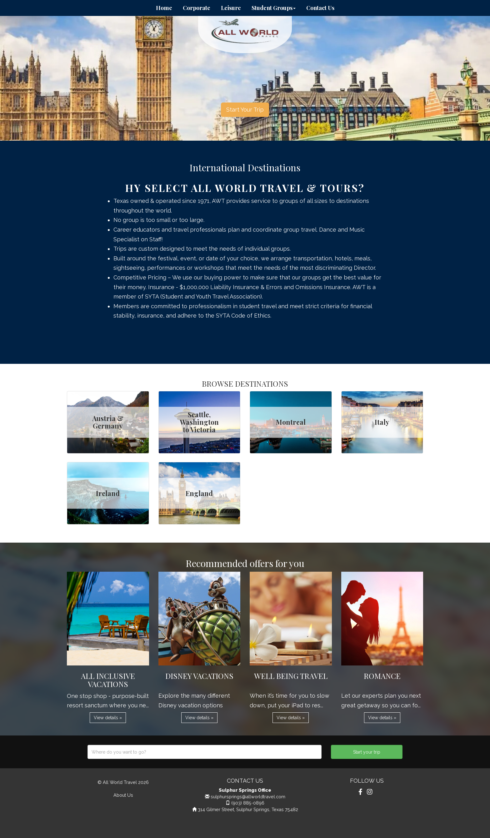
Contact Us (320, 8)
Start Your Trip (245, 109)
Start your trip (366, 752)
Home (164, 8)
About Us (123, 795)
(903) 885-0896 (247, 802)
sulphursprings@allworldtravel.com (248, 796)
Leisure (231, 8)
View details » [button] (108, 717)
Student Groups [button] (274, 8)
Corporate (196, 8)
